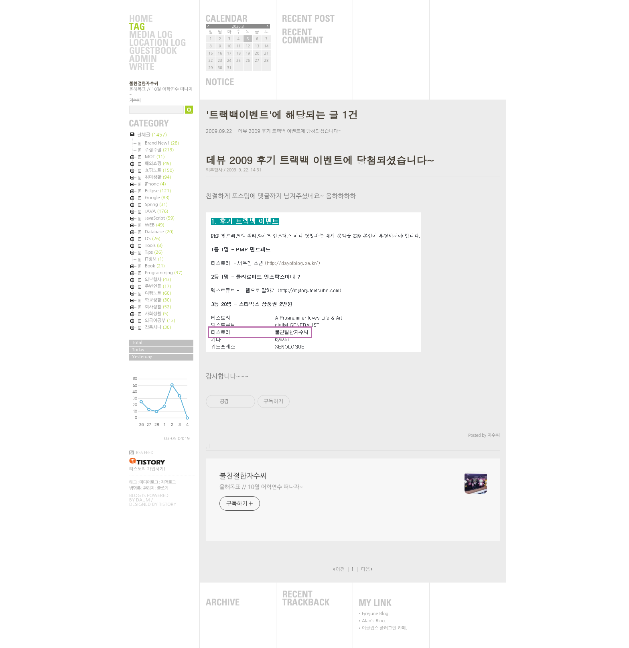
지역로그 (167, 482)
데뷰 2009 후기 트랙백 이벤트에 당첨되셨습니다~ (289, 131)
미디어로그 (148, 482)
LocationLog (157, 43)
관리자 (148, 488)
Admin (157, 59)
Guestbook (157, 51)
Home (157, 19)
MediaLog (157, 35)
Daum (143, 500)
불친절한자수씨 (143, 84)
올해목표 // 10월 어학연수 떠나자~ (261, 487)
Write (157, 67)
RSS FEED (145, 452)
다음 (365, 569)
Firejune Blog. (376, 613)
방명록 (134, 488)
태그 (133, 482)
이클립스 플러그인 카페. (384, 628)
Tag (157, 27)
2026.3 (238, 26)
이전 (340, 569)
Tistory (167, 504)
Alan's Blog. (374, 621)
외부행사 (214, 170)
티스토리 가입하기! (147, 469)
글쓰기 (162, 488)
